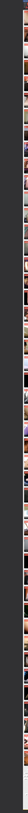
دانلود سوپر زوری (22, 803)
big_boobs (19, 770)
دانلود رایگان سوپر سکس (20, 788)
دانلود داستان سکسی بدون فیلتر (19, 785)
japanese (24, 773)
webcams (24, 776)
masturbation (17, 773)
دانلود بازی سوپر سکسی (21, 779)
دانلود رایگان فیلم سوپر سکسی (19, 791)
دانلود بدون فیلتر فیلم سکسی (7, 779)
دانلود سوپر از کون (7, 794)
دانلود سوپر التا (23, 797)
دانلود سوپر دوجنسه (22, 800)
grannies (7, 770)
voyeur (3, 773)
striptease (9, 773)
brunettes (13, 770)
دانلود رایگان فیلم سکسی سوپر (19, 794)
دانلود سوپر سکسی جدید (11, 803)
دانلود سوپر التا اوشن (13, 797)
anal (25, 770)
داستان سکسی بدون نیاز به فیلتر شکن (9, 776)
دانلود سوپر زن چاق (11, 800)
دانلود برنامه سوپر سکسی (20, 782)
